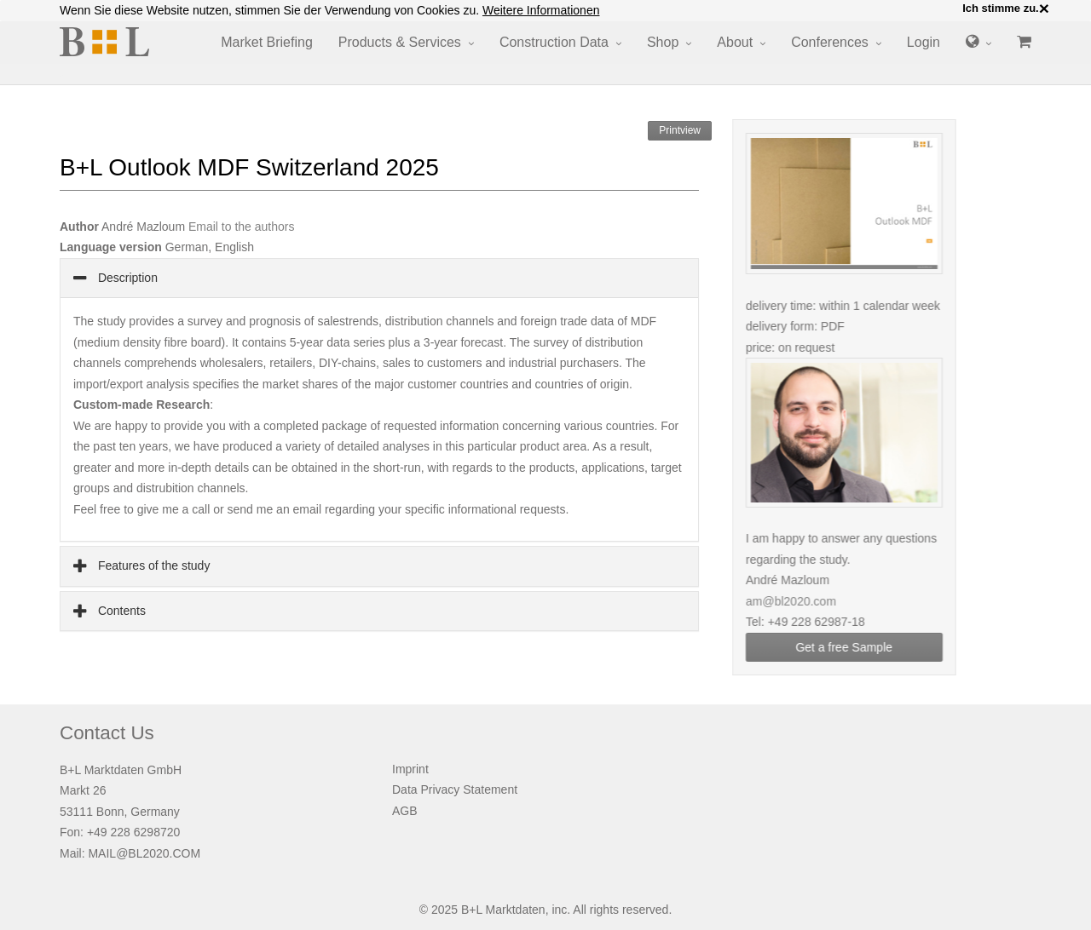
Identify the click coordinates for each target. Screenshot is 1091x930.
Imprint (410, 769)
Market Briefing (267, 42)
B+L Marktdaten (503, 909)
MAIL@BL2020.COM (144, 853)
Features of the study (152, 565)
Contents (120, 610)
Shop (662, 42)
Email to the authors (241, 226)
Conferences (830, 42)
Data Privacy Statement (454, 789)
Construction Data (554, 42)
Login (923, 42)
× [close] (1044, 8)
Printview (680, 130)
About (735, 42)
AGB (405, 811)
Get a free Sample (855, 647)
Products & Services (399, 42)
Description (126, 277)
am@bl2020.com (802, 601)
